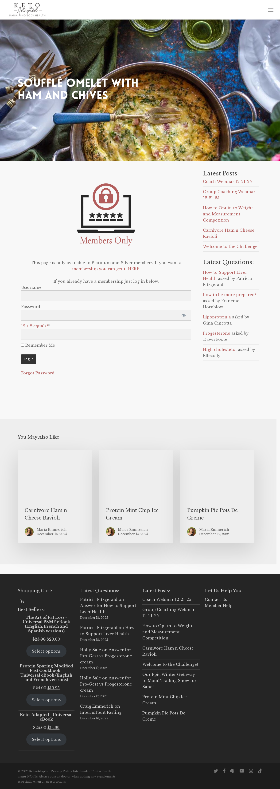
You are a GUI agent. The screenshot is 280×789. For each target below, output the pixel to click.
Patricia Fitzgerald (98, 599)
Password (30, 306)
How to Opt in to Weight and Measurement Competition (228, 214)
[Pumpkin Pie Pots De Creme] (217, 496)
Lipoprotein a (217, 317)
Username (31, 287)
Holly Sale (90, 649)
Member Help (219, 605)
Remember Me (38, 345)
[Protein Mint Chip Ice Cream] (136, 496)
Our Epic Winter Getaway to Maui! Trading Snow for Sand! (169, 680)
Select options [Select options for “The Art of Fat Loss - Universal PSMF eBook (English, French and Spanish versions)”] (46, 651)
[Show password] (183, 315)
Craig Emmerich (96, 706)
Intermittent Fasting (100, 712)
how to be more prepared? (229, 294)
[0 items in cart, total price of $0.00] (22, 601)
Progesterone (216, 333)
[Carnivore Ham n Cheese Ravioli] (55, 496)
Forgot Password (37, 373)
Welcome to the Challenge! (230, 246)
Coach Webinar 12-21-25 (227, 181)
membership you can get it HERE (105, 268)
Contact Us (216, 599)
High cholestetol (220, 349)
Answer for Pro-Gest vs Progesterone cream (106, 655)
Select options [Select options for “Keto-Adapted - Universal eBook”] (46, 739)
